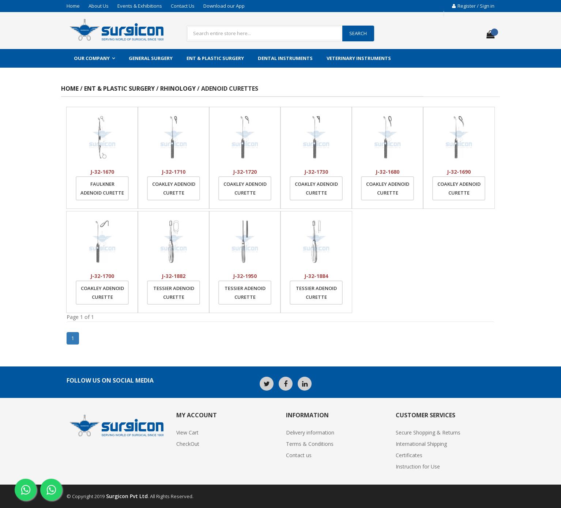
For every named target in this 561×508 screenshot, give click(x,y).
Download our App (224, 6)
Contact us (299, 455)
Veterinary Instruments (359, 58)
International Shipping (421, 443)
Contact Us (183, 6)
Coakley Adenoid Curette (173, 188)
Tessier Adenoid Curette (173, 292)
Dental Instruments (285, 58)
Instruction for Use (418, 466)
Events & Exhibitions (139, 6)
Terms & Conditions (310, 443)
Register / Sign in (473, 6)
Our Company (92, 58)
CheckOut (187, 443)
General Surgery (151, 58)
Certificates (409, 455)
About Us (99, 6)
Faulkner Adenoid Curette (102, 188)
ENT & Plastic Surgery (215, 58)
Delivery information (310, 432)
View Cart (187, 432)
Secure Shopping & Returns (428, 432)
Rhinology (178, 88)
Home (73, 6)
